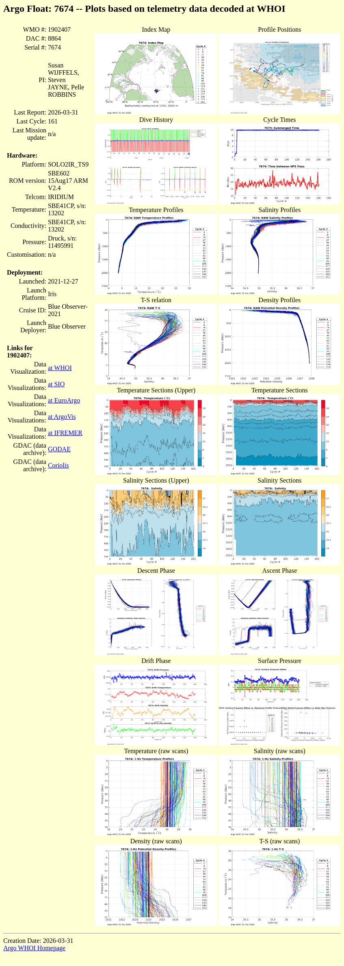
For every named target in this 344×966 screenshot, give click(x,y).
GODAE (59, 449)
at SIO (56, 384)
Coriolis (58, 465)
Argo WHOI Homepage (34, 947)
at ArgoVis (62, 416)
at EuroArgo (64, 400)
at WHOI (60, 367)
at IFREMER (65, 432)
